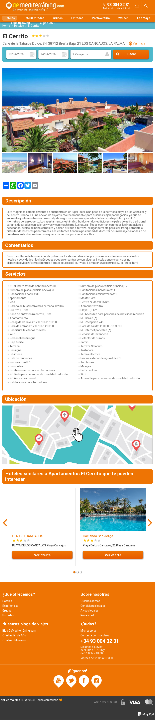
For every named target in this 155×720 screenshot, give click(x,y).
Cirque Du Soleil (19, 23)
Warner (123, 18)
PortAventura (101, 18)
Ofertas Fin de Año (14, 635)
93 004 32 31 (118, 4)
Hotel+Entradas (33, 18)
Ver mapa (139, 44)
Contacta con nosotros (95, 635)
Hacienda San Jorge (98, 537)
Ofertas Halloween (14, 640)
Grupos (58, 18)
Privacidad (87, 615)
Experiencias (10, 606)
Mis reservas (89, 631)
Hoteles (9, 18)
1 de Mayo (143, 18)
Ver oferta (42, 555)
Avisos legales (90, 611)
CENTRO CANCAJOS (27, 537)
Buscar (131, 55)
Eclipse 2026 (46, 23)
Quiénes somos (90, 601)
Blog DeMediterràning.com (19, 631)
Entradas (77, 18)
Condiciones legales (93, 606)
